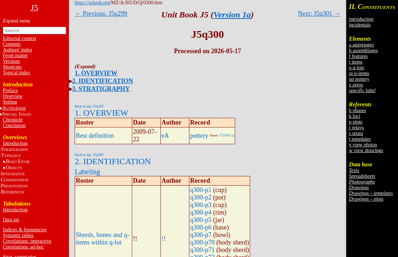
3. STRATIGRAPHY (101, 88)
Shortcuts (12, 67)
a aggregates (361, 44)
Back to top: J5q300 (89, 106)
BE (18, 161)
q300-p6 (201, 227)
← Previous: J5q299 (101, 13)
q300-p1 (201, 189)
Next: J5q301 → (319, 13)
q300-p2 (201, 197)
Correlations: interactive (27, 241)
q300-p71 (202, 249)
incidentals (360, 24)
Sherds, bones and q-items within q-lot (102, 238)
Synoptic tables (18, 235)
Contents (12, 44)
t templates (360, 139)
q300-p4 (201, 212)
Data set (11, 219)
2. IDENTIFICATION (102, 81)
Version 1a (232, 14)
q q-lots (356, 67)
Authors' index (17, 49)
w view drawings (366, 150)
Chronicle (13, 119)
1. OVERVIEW (96, 73)
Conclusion (14, 125)
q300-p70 (202, 242)
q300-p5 (201, 219)
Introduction (15, 143)
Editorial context (19, 38)
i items (356, 62)
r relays (356, 127)
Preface (10, 90)
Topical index (16, 72)
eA (165, 135)
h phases (357, 110)
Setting (10, 102)
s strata (356, 133)
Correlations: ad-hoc (23, 247)
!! (163, 238)
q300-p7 (201, 234)
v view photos (363, 144)
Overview (13, 96)
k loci (354, 116)
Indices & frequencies (25, 229)
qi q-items (359, 73)
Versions (11, 61)
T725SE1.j (226, 135)
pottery (199, 135)
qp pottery (359, 79)
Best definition (95, 135)
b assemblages (363, 50)
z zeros (356, 84)
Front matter (15, 55)
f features (358, 56)
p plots (356, 122)
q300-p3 (201, 204)
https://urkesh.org (92, 2)
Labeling (87, 172)
